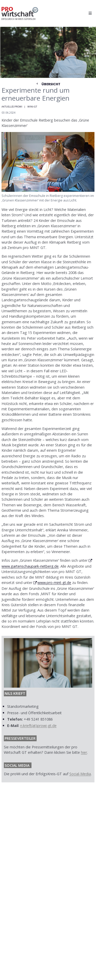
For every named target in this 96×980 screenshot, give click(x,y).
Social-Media (80, 773)
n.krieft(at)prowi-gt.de (38, 725)
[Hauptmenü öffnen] (90, 13)
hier (84, 752)
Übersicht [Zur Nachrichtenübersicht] (48, 84)
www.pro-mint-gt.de (54, 582)
